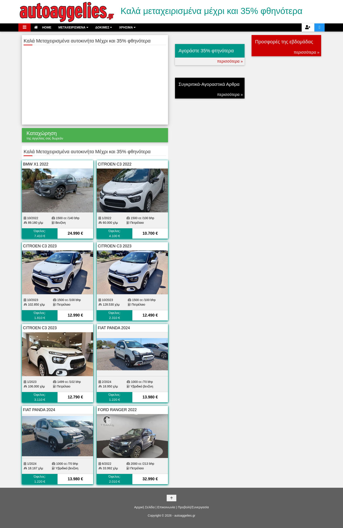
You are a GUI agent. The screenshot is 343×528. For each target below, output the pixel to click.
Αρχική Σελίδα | (145, 507)
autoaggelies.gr (184, 515)
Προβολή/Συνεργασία (193, 507)
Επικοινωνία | (167, 507)
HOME (42, 27)
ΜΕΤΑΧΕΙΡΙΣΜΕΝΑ (73, 27)
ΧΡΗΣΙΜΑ (127, 27)
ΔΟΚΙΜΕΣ (103, 27)
